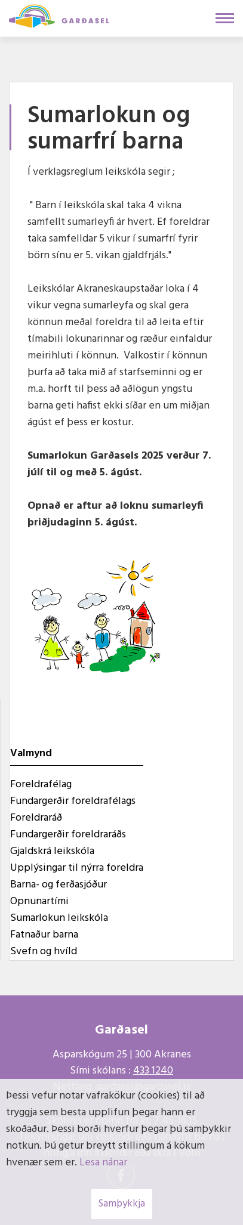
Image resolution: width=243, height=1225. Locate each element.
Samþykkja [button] (122, 1204)
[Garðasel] (59, 15)
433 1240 (153, 1070)
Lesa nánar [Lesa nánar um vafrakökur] (103, 1162)
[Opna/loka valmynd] (225, 18)
